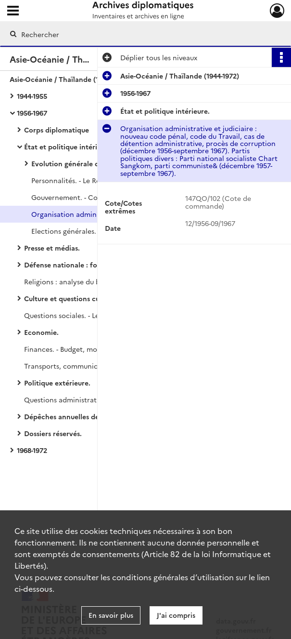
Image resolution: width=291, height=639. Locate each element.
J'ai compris (176, 615)
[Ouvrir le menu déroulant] (13, 11)
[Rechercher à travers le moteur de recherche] (136, 34)
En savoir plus (111, 615)
